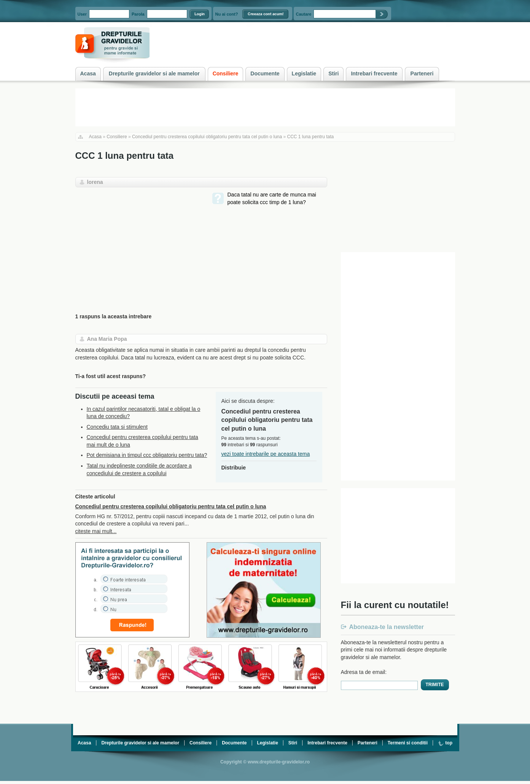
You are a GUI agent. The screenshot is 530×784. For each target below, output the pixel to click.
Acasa (95, 136)
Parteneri (367, 743)
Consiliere (117, 136)
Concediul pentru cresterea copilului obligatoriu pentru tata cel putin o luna (207, 136)
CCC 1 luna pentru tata (310, 136)
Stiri (292, 743)
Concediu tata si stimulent (117, 427)
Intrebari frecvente (327, 743)
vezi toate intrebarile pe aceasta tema (265, 454)
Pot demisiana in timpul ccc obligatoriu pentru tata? (147, 455)
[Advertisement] (139, 244)
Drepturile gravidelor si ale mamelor (140, 743)
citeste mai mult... (96, 531)
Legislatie (267, 743)
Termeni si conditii (408, 743)
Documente (234, 743)
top (445, 743)
